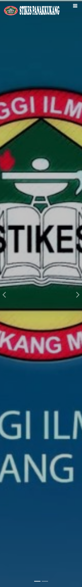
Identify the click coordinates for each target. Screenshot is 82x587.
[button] (4, 293)
